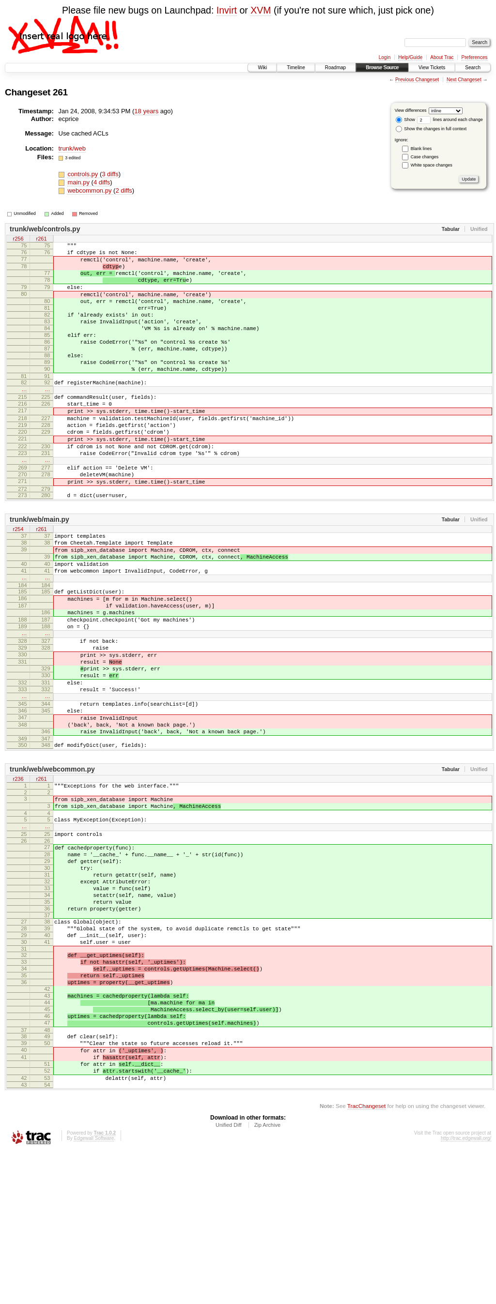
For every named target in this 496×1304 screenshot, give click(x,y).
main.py (79, 182)
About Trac (441, 57)
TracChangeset (366, 1258)
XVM (260, 10)
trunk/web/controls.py (45, 229)
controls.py (83, 174)
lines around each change (450, 119)
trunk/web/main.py (39, 572)
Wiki (262, 67)
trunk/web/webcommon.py (52, 865)
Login (384, 57)
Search (472, 67)
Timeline (296, 67)
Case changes (425, 156)
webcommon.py (90, 190)
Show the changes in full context (431, 128)
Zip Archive (267, 1277)
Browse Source (382, 67)
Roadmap (335, 67)
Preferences (475, 57)
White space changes (431, 165)
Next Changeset (464, 79)
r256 (18, 239)
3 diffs (110, 174)
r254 (18, 582)
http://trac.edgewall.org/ (466, 1290)
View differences (411, 110)
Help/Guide (410, 57)
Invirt (227, 10)
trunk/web (72, 148)
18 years (146, 111)
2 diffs (123, 190)
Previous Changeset (417, 79)
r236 (18, 875)
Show (405, 119)
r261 (41, 239)
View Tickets (431, 67)
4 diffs (101, 182)
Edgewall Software (94, 1290)
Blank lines (421, 148)
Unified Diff (229, 1277)
